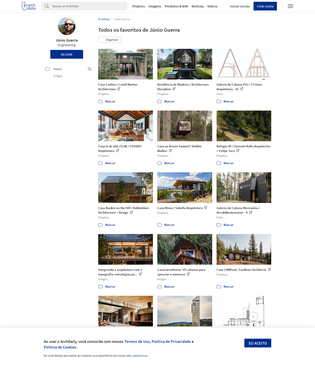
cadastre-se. (140, 355)
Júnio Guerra (67, 40)
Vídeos (212, 6)
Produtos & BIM (176, 6)
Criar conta (265, 6)
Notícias (198, 6)
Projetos (138, 6)
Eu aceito (258, 343)
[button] (109, 40)
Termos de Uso (137, 341)
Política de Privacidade (171, 341)
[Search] (89, 6)
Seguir (66, 54)
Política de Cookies (60, 347)
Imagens (155, 6)
